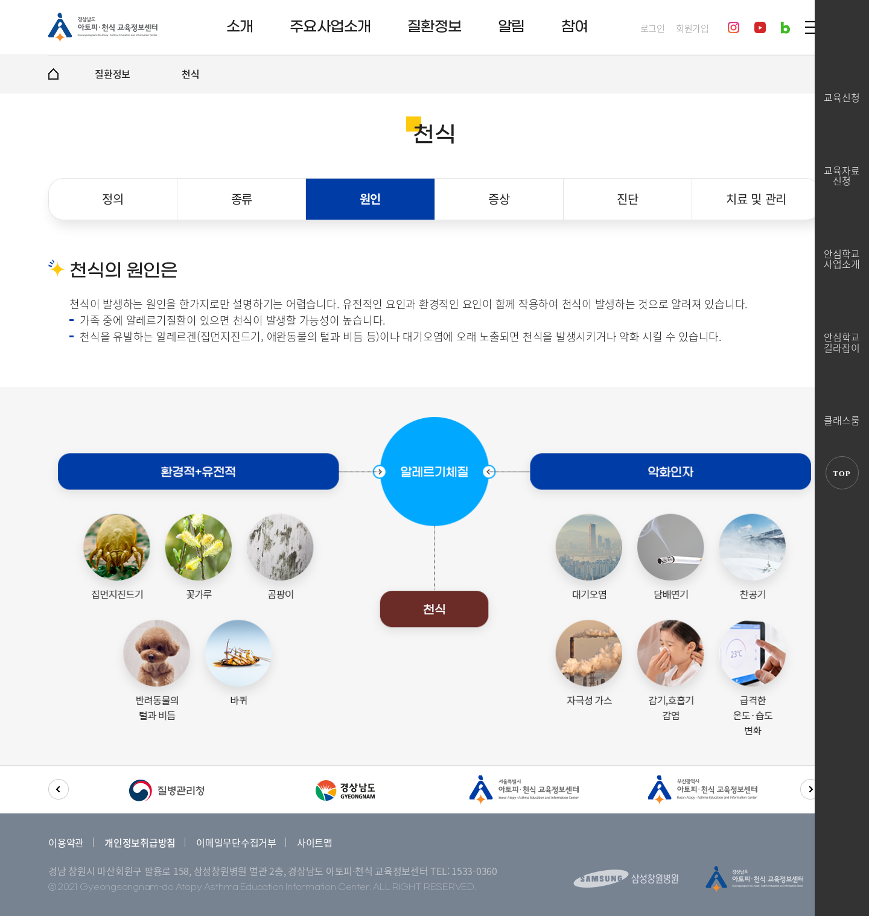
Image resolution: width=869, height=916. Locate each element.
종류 (242, 199)
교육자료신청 (842, 174)
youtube (760, 27)
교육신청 (842, 96)
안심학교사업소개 (842, 258)
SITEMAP (812, 27)
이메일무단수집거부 (236, 842)
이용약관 (66, 842)
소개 (239, 27)
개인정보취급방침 (140, 842)
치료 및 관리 (756, 199)
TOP (842, 473)
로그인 (652, 28)
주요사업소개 (330, 27)
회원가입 (692, 28)
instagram (733, 27)
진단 (627, 199)
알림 (511, 27)
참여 (574, 27)
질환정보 (434, 27)
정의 (113, 199)
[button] (58, 789)
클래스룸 (842, 419)
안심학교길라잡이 (842, 341)
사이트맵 (315, 842)
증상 (499, 199)
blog (785, 28)
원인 (370, 199)
